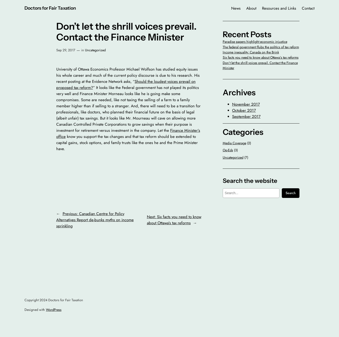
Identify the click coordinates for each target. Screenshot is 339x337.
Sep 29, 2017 (65, 50)
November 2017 (246, 104)
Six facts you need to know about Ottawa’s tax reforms (261, 57)
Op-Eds (228, 150)
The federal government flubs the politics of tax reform (261, 47)
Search (291, 193)
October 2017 (244, 110)
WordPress (53, 309)
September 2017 (246, 116)
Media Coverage (234, 143)
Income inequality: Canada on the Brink (251, 52)
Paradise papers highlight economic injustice (255, 41)
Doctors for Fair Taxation (50, 8)
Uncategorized (95, 50)
